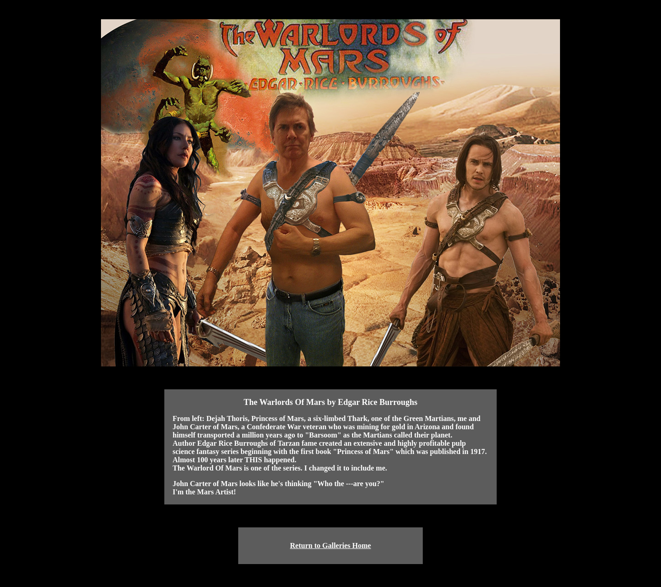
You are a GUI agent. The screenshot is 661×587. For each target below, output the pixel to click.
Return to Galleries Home (330, 545)
